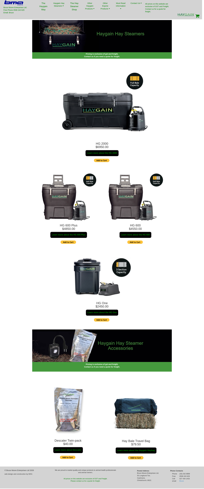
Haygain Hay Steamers (58, 4)
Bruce (182, 481)
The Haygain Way (43, 6)
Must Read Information (121, 6)
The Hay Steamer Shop (74, 6)
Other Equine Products (105, 6)
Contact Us (136, 5)
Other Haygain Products (89, 6)
